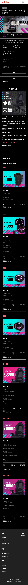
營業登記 (9, 36)
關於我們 (4, 537)
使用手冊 (4, 568)
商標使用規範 (5, 543)
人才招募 (4, 540)
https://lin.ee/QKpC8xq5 (9, 142)
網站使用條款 (5, 553)
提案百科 (4, 571)
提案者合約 (5, 556)
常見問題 (4, 565)
